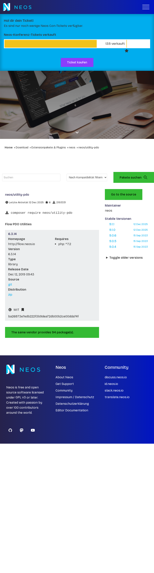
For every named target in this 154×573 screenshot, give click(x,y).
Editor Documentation (72, 410)
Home (9, 147)
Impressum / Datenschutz (75, 397)
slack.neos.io (114, 390)
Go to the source (123, 194)
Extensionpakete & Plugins (48, 147)
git (10, 284)
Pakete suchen (134, 177)
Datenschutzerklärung (72, 404)
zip (10, 294)
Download (22, 147)
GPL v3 (21, 397)
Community (64, 390)
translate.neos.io (117, 397)
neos (72, 147)
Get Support (65, 384)
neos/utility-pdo (88, 147)
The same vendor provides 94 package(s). (42, 332)
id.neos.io (111, 384)
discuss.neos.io (116, 377)
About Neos (64, 377)
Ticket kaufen (77, 62)
